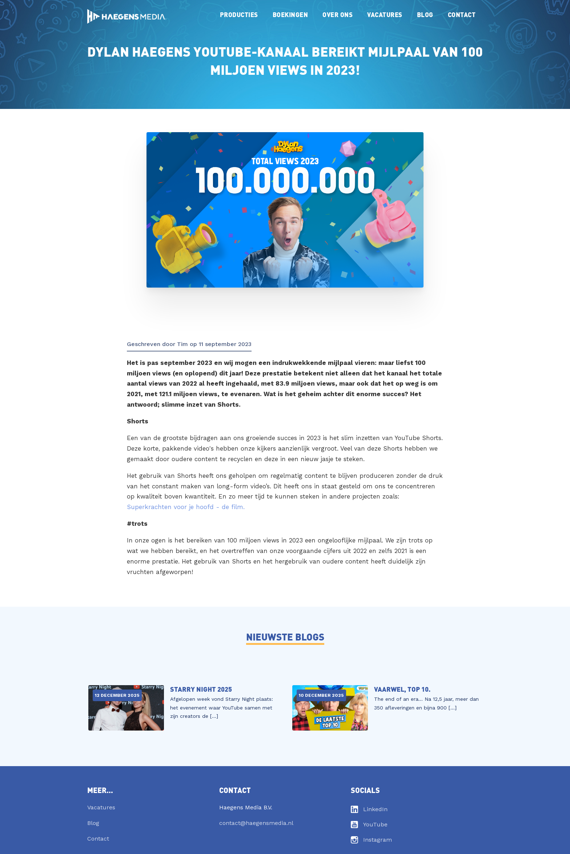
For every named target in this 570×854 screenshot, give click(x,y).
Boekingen (290, 14)
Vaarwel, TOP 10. (402, 689)
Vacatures (384, 14)
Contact (462, 14)
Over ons (337, 14)
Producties (239, 14)
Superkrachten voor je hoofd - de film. (186, 507)
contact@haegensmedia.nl (256, 823)
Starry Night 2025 (201, 689)
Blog (425, 14)
